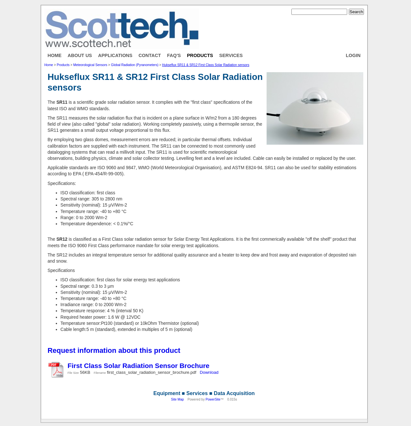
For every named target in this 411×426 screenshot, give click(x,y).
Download (209, 372)
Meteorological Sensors (90, 65)
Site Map (177, 399)
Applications (115, 55)
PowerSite (213, 399)
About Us (80, 55)
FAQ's (174, 55)
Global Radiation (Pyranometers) (134, 65)
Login (353, 55)
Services (231, 55)
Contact (150, 55)
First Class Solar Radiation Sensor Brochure (139, 365)
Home (55, 55)
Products (200, 55)
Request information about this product (114, 350)
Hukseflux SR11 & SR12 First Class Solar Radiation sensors (205, 65)
